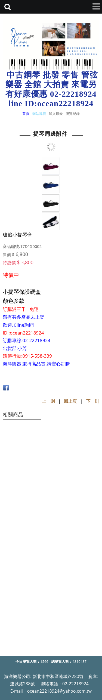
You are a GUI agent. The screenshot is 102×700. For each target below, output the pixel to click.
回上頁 (70, 401)
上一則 (48, 401)
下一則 (92, 401)
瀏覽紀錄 (73, 113)
